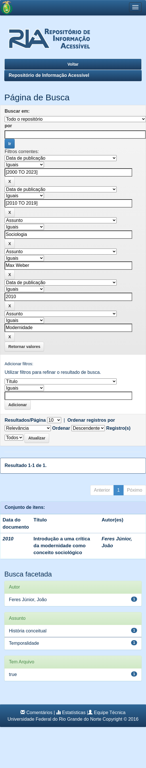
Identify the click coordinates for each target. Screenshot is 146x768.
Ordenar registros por (91, 420)
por (8, 125)
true (13, 674)
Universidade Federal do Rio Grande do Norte (54, 719)
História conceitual (28, 630)
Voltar (73, 64)
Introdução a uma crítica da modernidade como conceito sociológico (62, 546)
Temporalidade (24, 643)
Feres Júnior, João (28, 599)
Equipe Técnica (110, 712)
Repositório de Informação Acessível (49, 75)
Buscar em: (17, 111)
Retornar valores (24, 346)
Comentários (39, 712)
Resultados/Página (25, 420)
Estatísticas (74, 712)
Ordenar (61, 428)
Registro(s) (118, 428)
